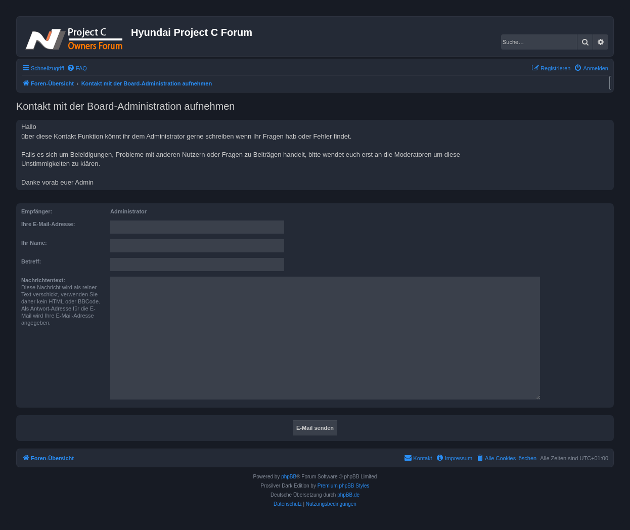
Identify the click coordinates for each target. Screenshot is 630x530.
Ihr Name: (34, 243)
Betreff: (31, 261)
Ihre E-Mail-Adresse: (48, 224)
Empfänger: (36, 211)
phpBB (288, 476)
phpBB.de (348, 495)
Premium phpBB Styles (344, 486)
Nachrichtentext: (43, 280)
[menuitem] (77, 68)
